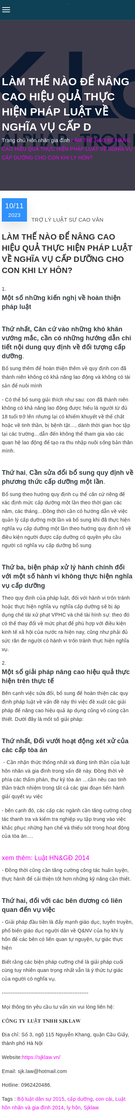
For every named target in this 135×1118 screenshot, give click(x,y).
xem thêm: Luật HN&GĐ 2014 (45, 858)
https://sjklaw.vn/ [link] (41, 1057)
